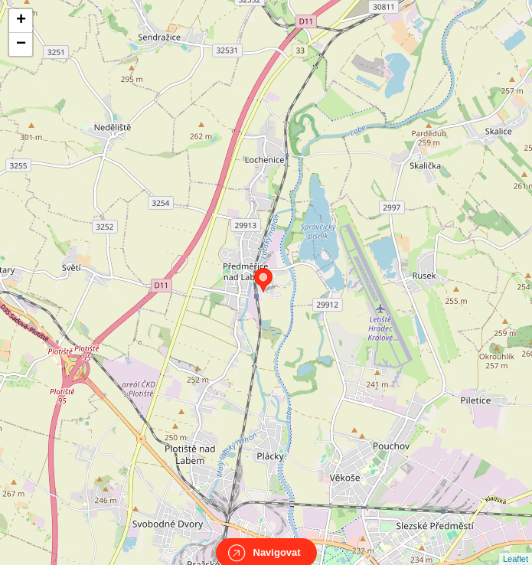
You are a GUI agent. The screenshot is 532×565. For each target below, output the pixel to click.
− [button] (21, 44)
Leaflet (515, 545)
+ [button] (21, 20)
